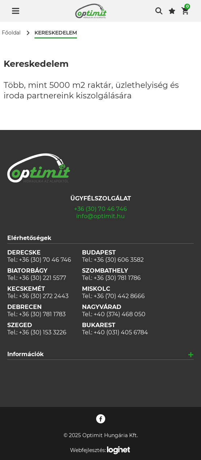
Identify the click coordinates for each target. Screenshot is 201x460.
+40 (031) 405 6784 (121, 332)
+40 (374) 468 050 (119, 314)
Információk (25, 354)
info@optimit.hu (100, 216)
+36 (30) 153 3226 (42, 332)
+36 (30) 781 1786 (117, 277)
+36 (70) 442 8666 (119, 296)
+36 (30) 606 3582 (119, 259)
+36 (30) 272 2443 (44, 296)
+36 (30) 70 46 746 (100, 208)
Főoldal (11, 33)
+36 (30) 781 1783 (42, 314)
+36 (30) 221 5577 (42, 277)
